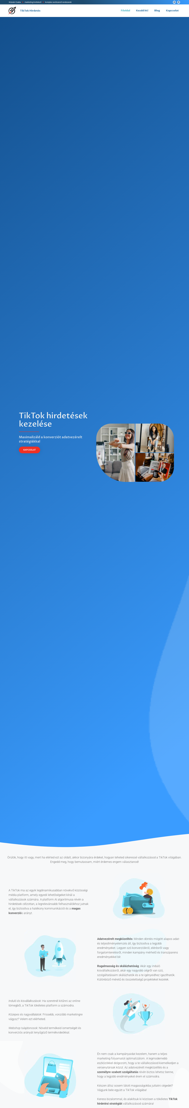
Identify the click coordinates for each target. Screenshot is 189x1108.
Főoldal (125, 10)
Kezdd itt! (142, 10)
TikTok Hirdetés (30, 10)
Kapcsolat (172, 10)
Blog (157, 10)
